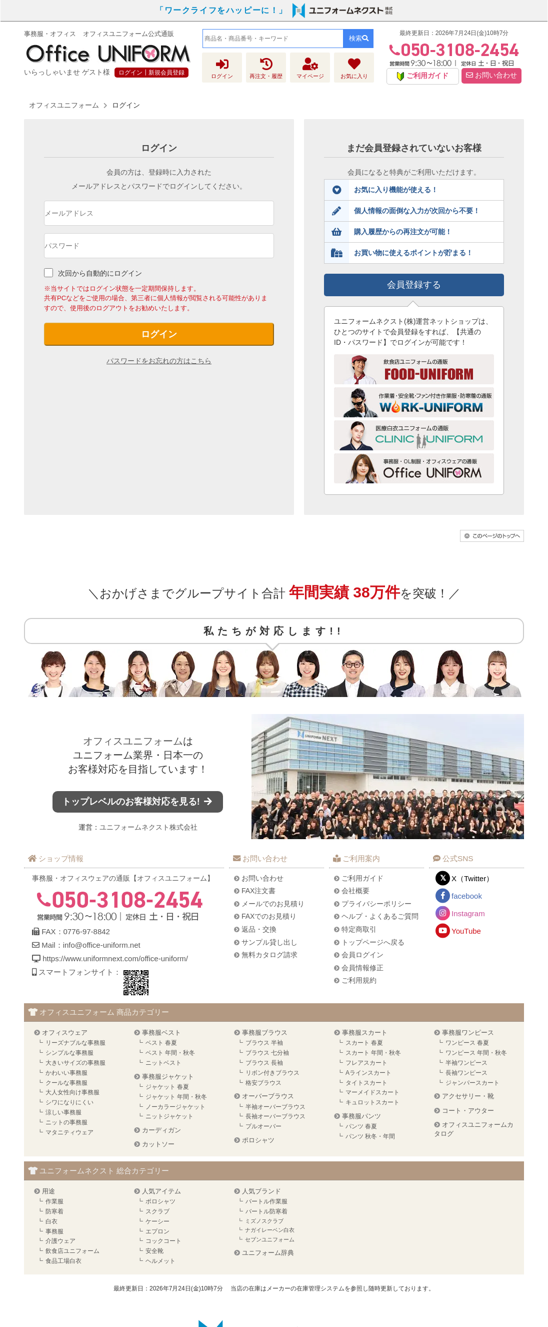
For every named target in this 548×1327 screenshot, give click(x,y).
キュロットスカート (373, 1102)
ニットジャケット (170, 1116)
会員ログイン (363, 955)
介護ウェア (61, 1240)
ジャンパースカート (473, 1082)
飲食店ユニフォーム (73, 1250)
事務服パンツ (361, 1116)
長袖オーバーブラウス (276, 1116)
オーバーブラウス (268, 1096)
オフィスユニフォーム (133, 741)
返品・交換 (259, 929)
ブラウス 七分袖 (267, 1052)
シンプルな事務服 (70, 1052)
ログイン (159, 334)
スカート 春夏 (364, 1042)
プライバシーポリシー (377, 904)
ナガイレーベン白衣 (269, 1230)
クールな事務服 (67, 1082)
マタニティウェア (70, 1132)
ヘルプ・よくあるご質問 (380, 916)
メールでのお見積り (273, 904)
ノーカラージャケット (176, 1106)
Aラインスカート (369, 1072)
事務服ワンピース (468, 1032)
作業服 (55, 1201)
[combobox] (273, 38)
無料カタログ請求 (270, 955)
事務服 (55, 1231)
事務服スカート (365, 1032)
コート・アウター (468, 1110)
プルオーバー (264, 1126)
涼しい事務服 (64, 1112)
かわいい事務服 (67, 1072)
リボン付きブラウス (273, 1072)
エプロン (158, 1231)
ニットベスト (164, 1062)
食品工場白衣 (64, 1260)
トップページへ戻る (373, 942)
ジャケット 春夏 (167, 1086)
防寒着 (55, 1211)
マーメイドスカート (373, 1092)
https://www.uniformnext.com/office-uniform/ (115, 958)
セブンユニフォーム (269, 1239)
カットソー (158, 1144)
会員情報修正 (363, 968)
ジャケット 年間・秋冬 (176, 1096)
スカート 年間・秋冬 (373, 1052)
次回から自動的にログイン (100, 273)
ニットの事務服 (67, 1122)
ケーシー (158, 1221)
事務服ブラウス (265, 1032)
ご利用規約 (359, 980)
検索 (358, 38)
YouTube (466, 931)
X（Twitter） (473, 878)
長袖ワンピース (467, 1072)
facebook (467, 896)
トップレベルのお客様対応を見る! (138, 802)
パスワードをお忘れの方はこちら (159, 361)
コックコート (164, 1240)
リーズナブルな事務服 (76, 1042)
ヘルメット (161, 1260)
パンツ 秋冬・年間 (370, 1136)
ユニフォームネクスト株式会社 (149, 827)
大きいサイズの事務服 (76, 1062)
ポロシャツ (258, 1140)
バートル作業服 (267, 1201)
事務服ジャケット (168, 1076)
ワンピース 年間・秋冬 (476, 1052)
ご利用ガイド (363, 878)
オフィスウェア (65, 1032)
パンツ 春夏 (361, 1126)
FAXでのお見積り (269, 916)
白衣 (52, 1221)
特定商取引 (359, 929)
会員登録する (414, 285)
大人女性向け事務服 (73, 1092)
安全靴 (155, 1250)
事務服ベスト (161, 1032)
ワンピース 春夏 (467, 1042)
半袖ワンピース (467, 1062)
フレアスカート (367, 1062)
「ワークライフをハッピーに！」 (222, 10)
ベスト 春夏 (161, 1042)
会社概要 (356, 891)
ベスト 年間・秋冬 (170, 1052)
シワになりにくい (70, 1102)
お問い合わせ (491, 75)
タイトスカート (367, 1082)
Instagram (468, 913)
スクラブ (158, 1211)
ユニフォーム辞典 (268, 1252)
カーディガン (161, 1130)
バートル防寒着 (267, 1211)
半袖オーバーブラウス (276, 1106)
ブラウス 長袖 (264, 1062)
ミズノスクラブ (264, 1221)
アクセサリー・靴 (468, 1096)
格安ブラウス (264, 1082)
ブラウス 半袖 (264, 1042)
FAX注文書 (259, 891)
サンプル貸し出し (270, 942)
